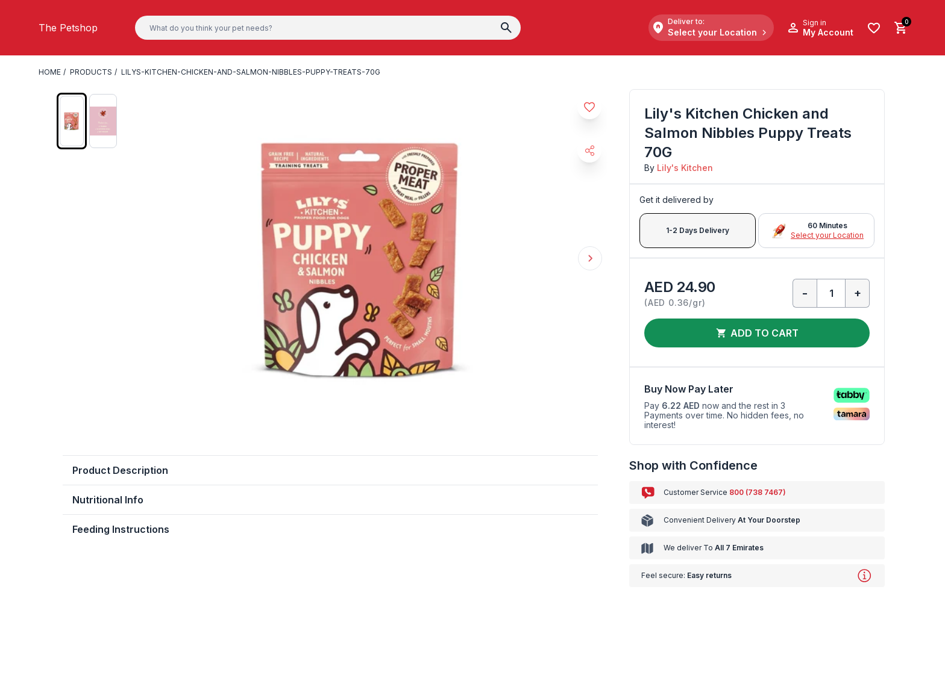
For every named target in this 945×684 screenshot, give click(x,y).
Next (590, 258)
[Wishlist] (874, 28)
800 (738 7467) (757, 492)
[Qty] (831, 293)
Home (50, 71)
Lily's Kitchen (685, 168)
